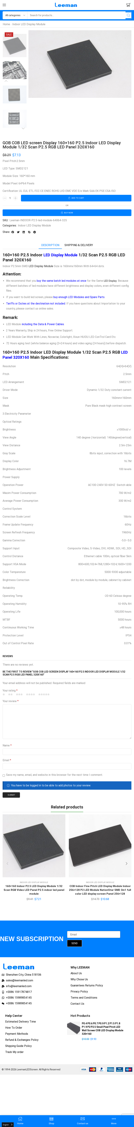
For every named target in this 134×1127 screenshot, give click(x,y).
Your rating (10, 691)
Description (50, 246)
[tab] (50, 246)
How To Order (13, 1030)
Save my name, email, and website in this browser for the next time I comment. (54, 776)
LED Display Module (62, 255)
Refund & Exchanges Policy (21, 1042)
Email (7, 761)
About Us (76, 975)
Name (7, 746)
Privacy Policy (79, 993)
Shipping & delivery (78, 246)
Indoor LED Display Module (28, 24)
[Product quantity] (10, 198)
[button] (4, 5)
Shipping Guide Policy (18, 1048)
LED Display (111, 281)
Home (6, 24)
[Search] (127, 15)
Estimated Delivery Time (20, 1024)
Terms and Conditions (84, 1000)
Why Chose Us (79, 981)
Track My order (14, 1054)
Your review (11, 702)
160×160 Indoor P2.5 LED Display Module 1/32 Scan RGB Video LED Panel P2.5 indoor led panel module (34, 892)
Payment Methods (16, 1036)
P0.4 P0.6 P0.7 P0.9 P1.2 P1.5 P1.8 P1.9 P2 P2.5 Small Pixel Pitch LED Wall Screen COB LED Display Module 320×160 (102, 1031)
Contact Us (77, 1006)
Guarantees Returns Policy (87, 987)
